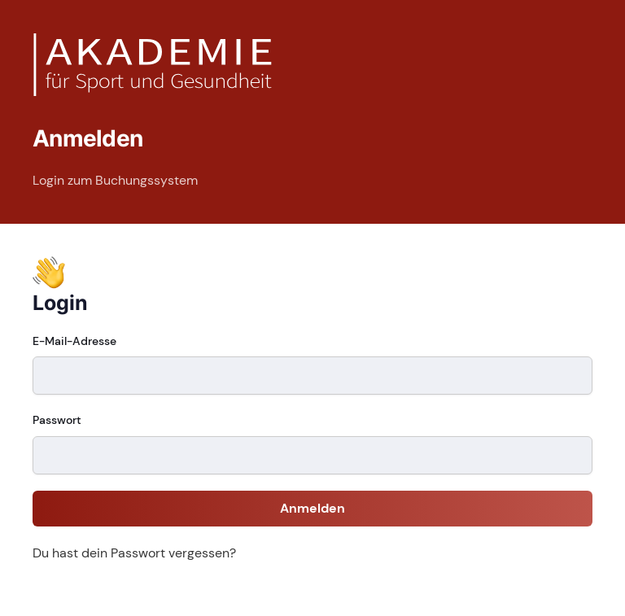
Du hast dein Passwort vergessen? (134, 552)
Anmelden (312, 508)
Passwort (57, 420)
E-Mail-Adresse (74, 341)
